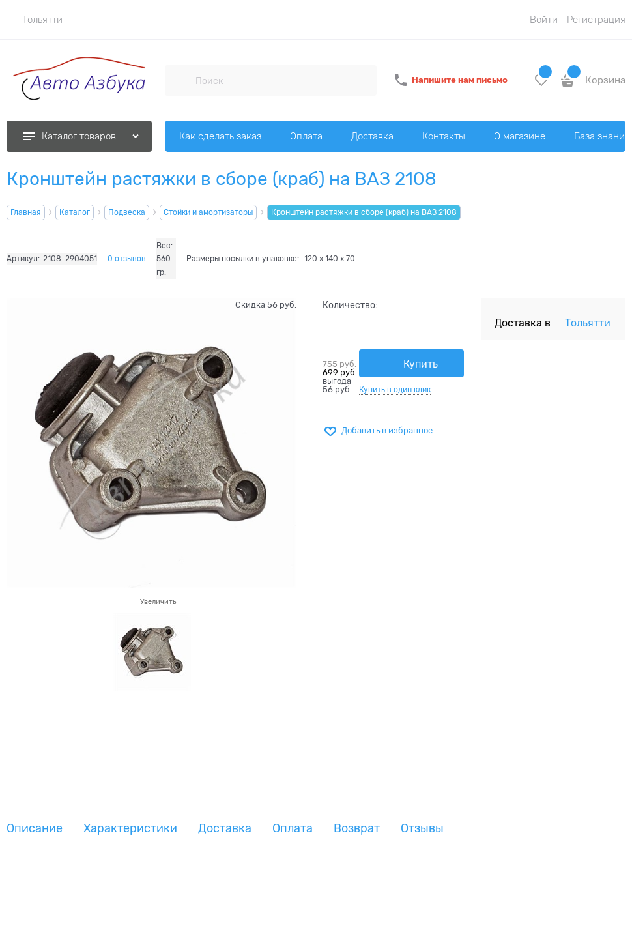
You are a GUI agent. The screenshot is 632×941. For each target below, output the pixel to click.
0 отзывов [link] (127, 258)
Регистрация (596, 19)
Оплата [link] (292, 828)
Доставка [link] (224, 828)
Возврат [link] (357, 828)
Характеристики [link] (130, 828)
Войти (544, 19)
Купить (420, 364)
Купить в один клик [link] (395, 389)
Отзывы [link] (422, 828)
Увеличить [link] (158, 601)
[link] (35, 19)
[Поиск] (180, 80)
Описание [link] (35, 828)
